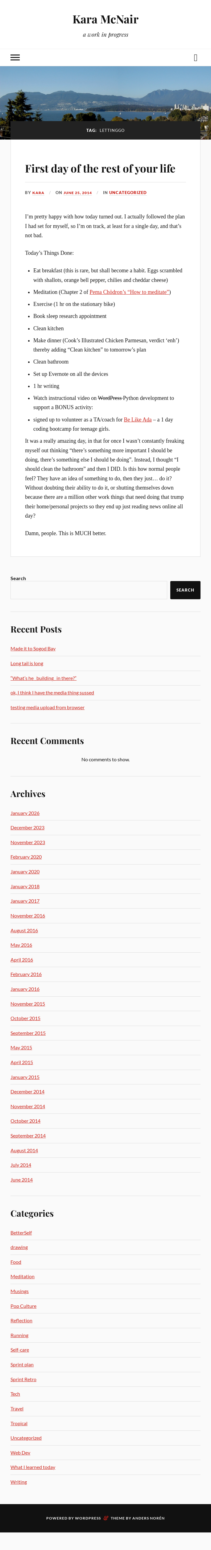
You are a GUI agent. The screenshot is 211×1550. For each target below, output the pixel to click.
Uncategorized (132, 210)
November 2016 (27, 933)
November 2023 (27, 860)
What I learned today (32, 1485)
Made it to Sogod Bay (33, 666)
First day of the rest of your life (93, 175)
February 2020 (26, 874)
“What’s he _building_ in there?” (43, 695)
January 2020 (24, 889)
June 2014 (21, 1197)
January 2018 (24, 904)
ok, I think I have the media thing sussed (52, 710)
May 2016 (21, 962)
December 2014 (27, 1109)
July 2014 (20, 1183)
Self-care (19, 1367)
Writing (18, 1499)
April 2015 (21, 1080)
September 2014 (28, 1153)
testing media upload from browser (47, 725)
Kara (38, 210)
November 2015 (27, 1021)
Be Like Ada (138, 437)
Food (15, 1279)
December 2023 (27, 845)
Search (18, 596)
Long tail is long (26, 681)
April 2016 (21, 977)
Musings (19, 1309)
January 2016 (24, 1006)
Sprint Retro (23, 1397)
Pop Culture (23, 1323)
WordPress (88, 1535)
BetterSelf (21, 1250)
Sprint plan (22, 1382)
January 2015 (24, 1094)
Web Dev (20, 1470)
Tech (15, 1411)
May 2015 (21, 1065)
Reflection (21, 1338)
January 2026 (24, 830)
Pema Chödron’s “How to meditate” (129, 310)
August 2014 (24, 1168)
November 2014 (27, 1124)
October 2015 (25, 1036)
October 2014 (25, 1138)
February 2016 (26, 992)
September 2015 (28, 1050)
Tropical (18, 1441)
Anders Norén (148, 1535)
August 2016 (24, 948)
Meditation (22, 1294)
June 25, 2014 (80, 210)
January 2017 (24, 918)
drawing (19, 1265)
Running (19, 1353)
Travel (16, 1426)
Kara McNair (105, 18)
